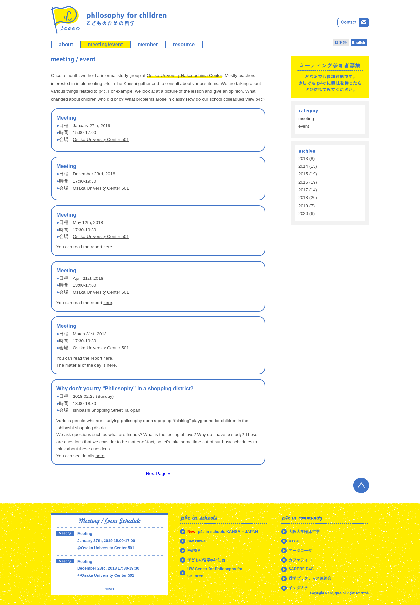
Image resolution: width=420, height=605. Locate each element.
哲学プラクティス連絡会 (310, 578)
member (148, 44)
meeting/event (105, 44)
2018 (303, 197)
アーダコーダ (300, 550)
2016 (303, 182)
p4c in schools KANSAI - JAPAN (222, 531)
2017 (303, 189)
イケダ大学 (298, 588)
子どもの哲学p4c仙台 (206, 560)
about (66, 44)
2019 (303, 205)
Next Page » (158, 473)
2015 (303, 174)
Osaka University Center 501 (101, 139)
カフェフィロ (300, 560)
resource (184, 44)
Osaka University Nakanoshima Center (184, 75)
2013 (303, 158)
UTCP (294, 541)
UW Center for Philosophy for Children (214, 572)
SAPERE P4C (301, 569)
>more (109, 588)
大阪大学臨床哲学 (304, 531)
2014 (303, 166)
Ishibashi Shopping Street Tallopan (106, 410)
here (107, 246)
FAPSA (193, 550)
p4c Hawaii (197, 541)
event (303, 126)
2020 (303, 213)
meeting (306, 118)
